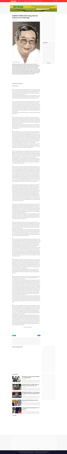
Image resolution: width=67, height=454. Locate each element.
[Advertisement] (48, 27)
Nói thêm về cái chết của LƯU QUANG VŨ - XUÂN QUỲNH (30, 377)
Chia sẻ (39, 335)
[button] (54, 1)
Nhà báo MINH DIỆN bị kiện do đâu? (30, 400)
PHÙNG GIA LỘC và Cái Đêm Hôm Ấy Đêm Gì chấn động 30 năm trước (30, 385)
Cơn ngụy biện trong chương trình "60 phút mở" (30, 408)
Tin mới (14, 415)
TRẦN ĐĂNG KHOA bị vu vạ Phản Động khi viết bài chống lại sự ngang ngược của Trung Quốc (31, 393)
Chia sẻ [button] (14, 335)
